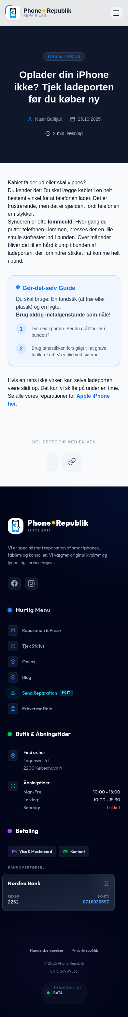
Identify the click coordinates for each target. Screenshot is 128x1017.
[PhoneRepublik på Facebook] (14, 583)
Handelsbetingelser (47, 950)
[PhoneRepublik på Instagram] (31, 583)
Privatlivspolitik (84, 950)
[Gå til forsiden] (38, 13)
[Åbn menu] (116, 13)
